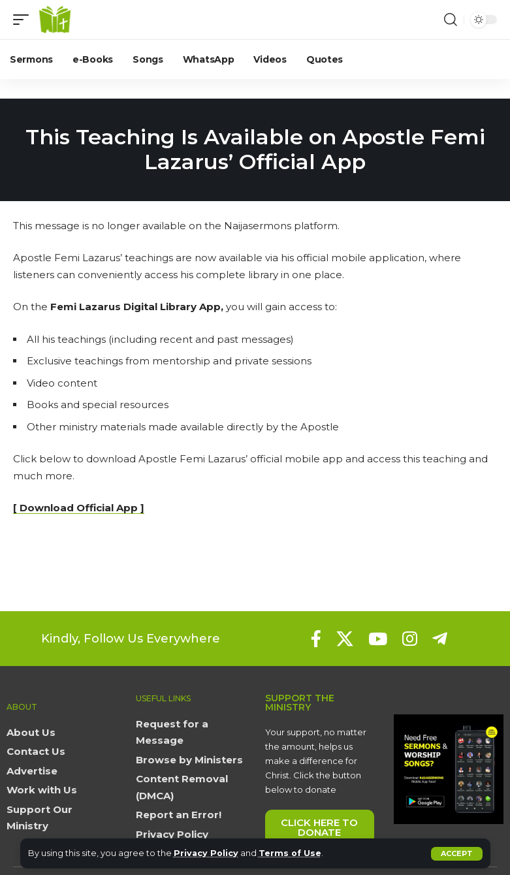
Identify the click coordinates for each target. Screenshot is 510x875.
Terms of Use (291, 853)
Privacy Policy (207, 853)
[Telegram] (440, 638)
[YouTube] (377, 638)
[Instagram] (410, 638)
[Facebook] (316, 638)
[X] (345, 638)
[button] (457, 854)
